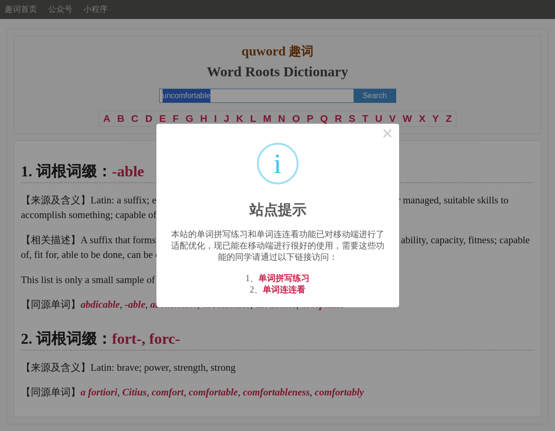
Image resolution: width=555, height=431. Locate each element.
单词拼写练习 (283, 278)
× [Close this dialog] (387, 135)
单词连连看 (284, 289)
